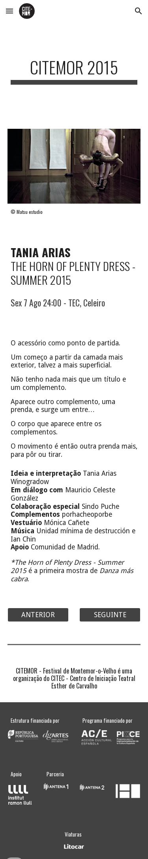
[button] (9, 11)
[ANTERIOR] (38, 614)
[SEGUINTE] (110, 614)
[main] (74, 71)
